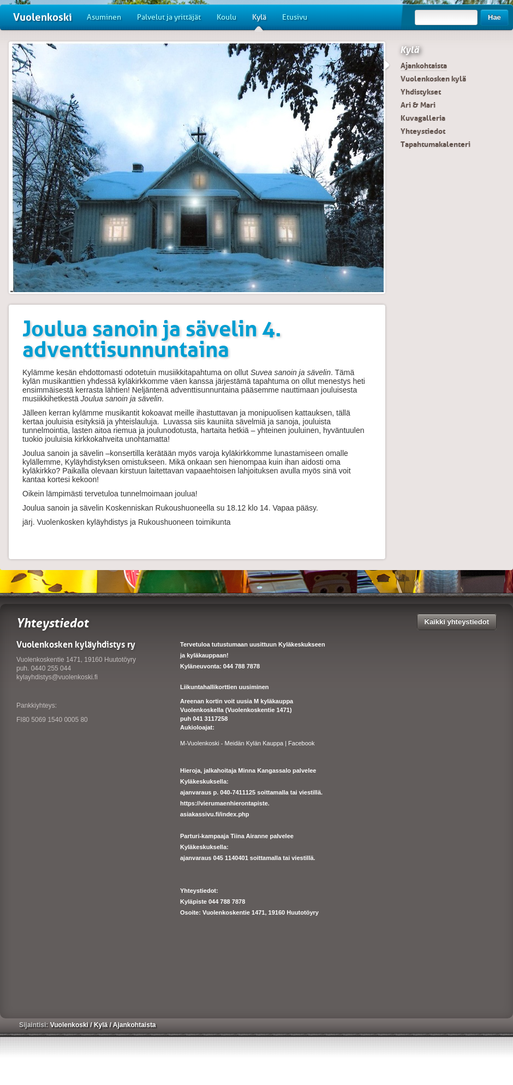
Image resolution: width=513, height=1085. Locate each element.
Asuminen (104, 17)
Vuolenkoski (42, 17)
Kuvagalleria (423, 118)
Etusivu (294, 17)
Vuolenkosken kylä (433, 79)
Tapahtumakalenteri (435, 144)
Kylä (259, 21)
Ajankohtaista (424, 65)
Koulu (226, 17)
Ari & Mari (418, 105)
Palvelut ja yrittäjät (169, 17)
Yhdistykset (421, 92)
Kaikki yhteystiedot (457, 622)
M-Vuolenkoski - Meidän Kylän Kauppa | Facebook (247, 743)
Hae (494, 17)
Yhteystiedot (423, 131)
